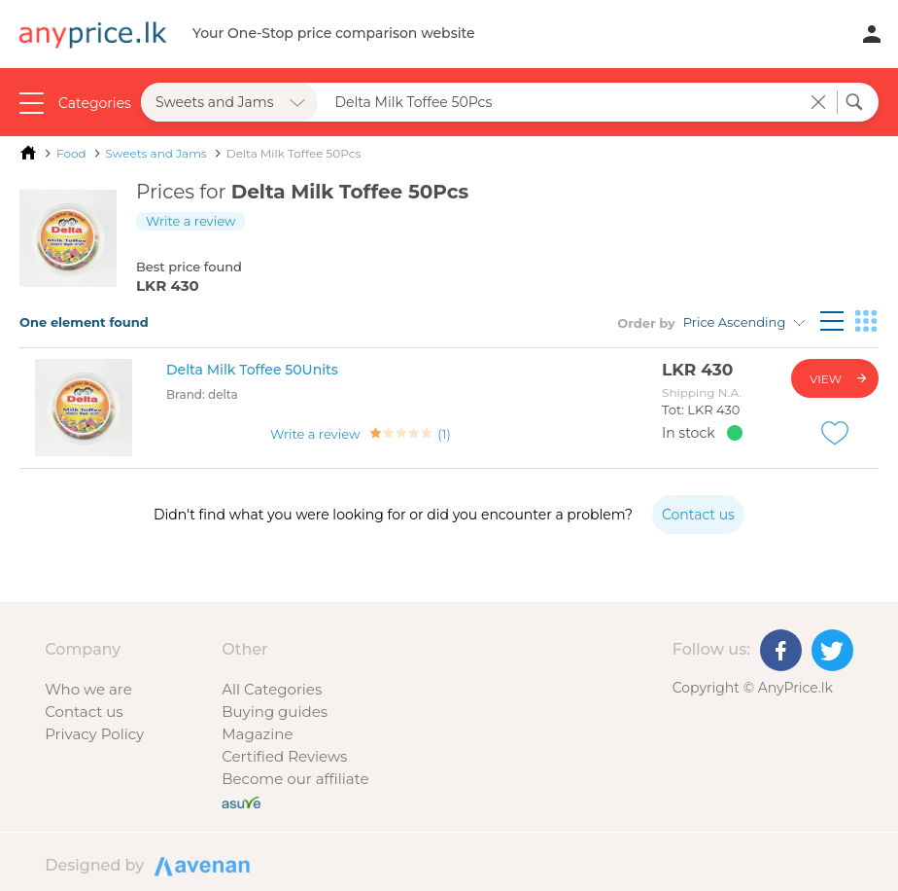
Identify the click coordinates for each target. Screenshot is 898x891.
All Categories (272, 689)
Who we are (88, 689)
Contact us (83, 711)
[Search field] (564, 102)
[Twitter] (832, 650)
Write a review (190, 221)
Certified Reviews (284, 756)
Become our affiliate (295, 778)
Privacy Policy (94, 734)
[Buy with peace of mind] (241, 801)
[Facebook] (781, 650)
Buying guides (275, 711)
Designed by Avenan (199, 864)
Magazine (257, 734)
